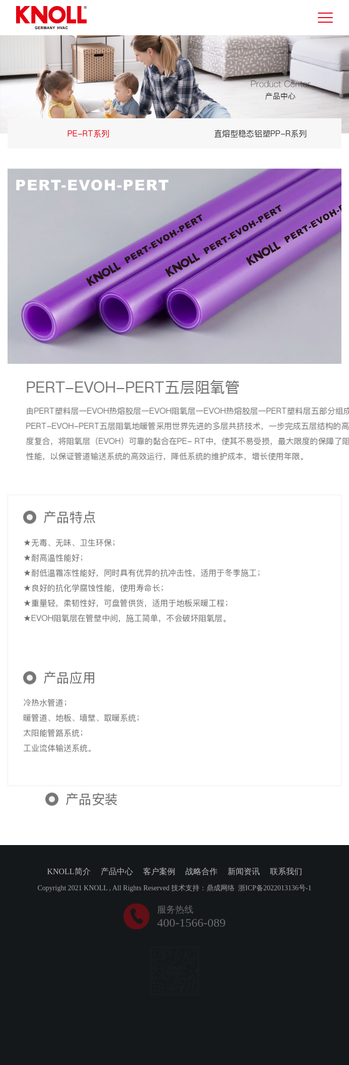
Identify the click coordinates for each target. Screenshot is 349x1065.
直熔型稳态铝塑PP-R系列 (260, 133)
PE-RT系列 (88, 133)
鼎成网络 (220, 889)
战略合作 (201, 872)
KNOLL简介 (68, 872)
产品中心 (117, 872)
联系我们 (286, 872)
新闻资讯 (244, 872)
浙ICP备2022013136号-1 (274, 889)
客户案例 (159, 872)
